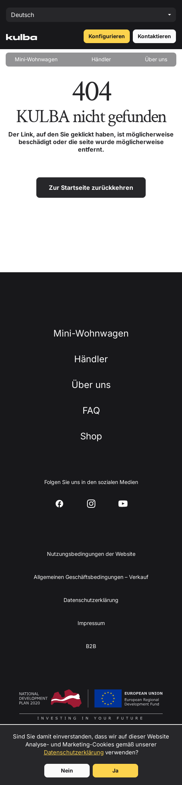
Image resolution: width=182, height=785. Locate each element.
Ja (115, 770)
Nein (67, 770)
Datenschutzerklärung (74, 752)
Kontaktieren (154, 36)
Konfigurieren (107, 36)
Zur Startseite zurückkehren (91, 187)
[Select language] (91, 15)
